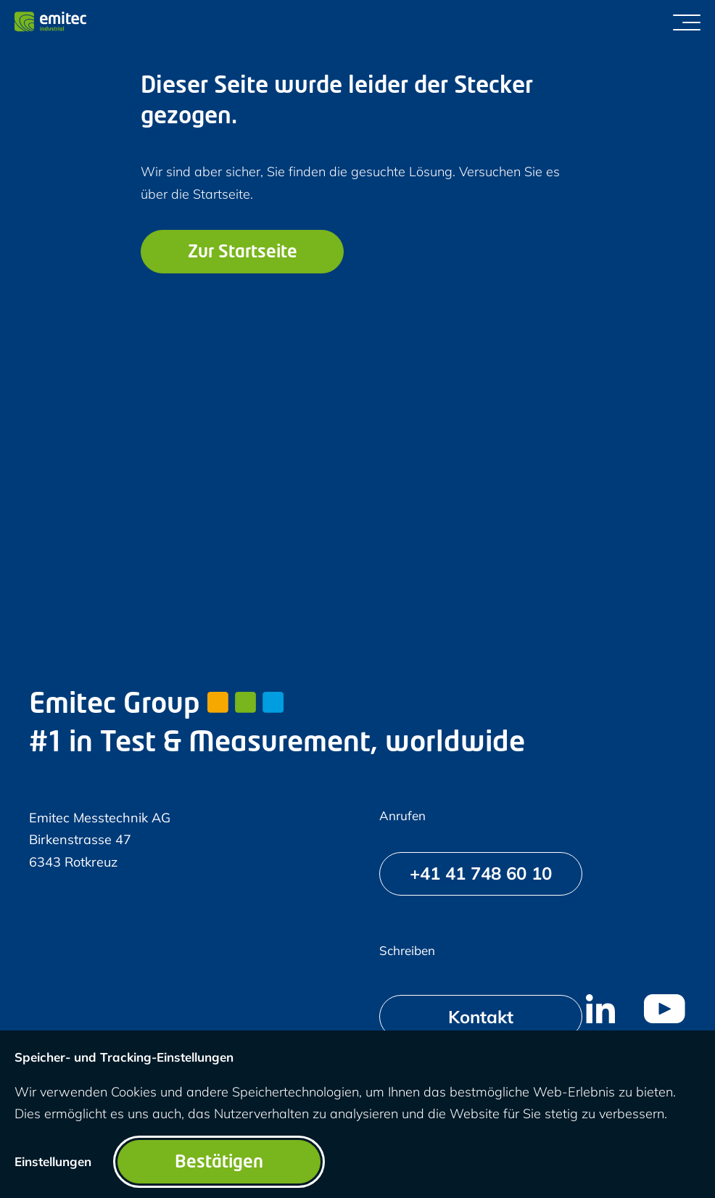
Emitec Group (156, 705)
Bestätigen (219, 1163)
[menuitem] (600, 1008)
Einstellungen (53, 1161)
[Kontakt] (480, 1016)
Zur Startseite (242, 253)
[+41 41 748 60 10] (480, 874)
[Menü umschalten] (686, 22)
